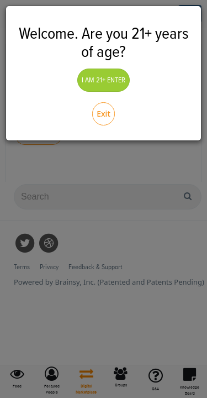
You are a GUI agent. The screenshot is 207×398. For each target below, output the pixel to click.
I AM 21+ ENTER (103, 80)
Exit (103, 113)
